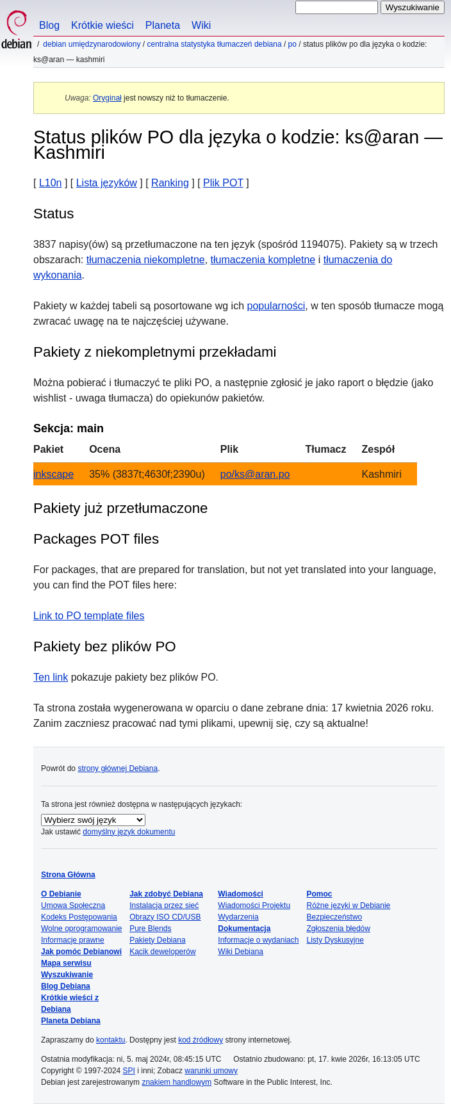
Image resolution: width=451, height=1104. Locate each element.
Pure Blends (150, 928)
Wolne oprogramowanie (81, 928)
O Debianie (61, 893)
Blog (49, 25)
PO (292, 44)
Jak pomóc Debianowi (81, 951)
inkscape (53, 474)
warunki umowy (211, 1070)
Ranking (170, 182)
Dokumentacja (244, 928)
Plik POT (223, 182)
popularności (276, 305)
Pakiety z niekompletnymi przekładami (155, 352)
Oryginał (107, 97)
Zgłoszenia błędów (338, 928)
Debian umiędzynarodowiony (91, 44)
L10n (50, 182)
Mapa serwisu (66, 963)
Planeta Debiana (71, 1020)
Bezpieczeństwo (335, 917)
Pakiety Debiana (157, 940)
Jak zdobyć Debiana (166, 893)
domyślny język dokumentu (129, 831)
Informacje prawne (72, 940)
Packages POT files (96, 539)
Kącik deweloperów (162, 951)
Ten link (50, 677)
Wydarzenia (238, 917)
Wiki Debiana (240, 951)
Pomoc (319, 893)
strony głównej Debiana (118, 768)
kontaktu (110, 1039)
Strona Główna (68, 874)
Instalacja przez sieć (164, 905)
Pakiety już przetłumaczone (120, 508)
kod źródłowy (200, 1039)
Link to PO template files (88, 615)
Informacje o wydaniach (258, 940)
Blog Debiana (65, 986)
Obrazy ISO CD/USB (165, 917)
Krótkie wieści (102, 25)
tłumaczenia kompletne (263, 259)
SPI (129, 1070)
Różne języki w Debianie (349, 905)
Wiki (201, 25)
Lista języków (106, 182)
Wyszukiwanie (67, 974)
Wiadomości (240, 893)
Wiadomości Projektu (254, 905)
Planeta (162, 25)
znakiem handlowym (176, 1082)
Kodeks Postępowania (79, 917)
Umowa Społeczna (73, 905)
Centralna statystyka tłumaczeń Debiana (214, 44)
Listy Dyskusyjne (335, 940)
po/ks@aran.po (255, 474)
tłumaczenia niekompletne (145, 259)
